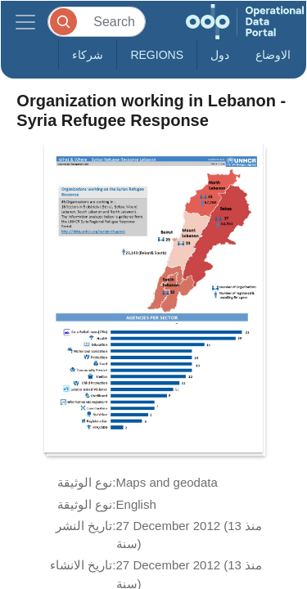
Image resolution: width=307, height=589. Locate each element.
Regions (156, 54)
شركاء (87, 54)
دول (219, 54)
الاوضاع (273, 54)
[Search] (96, 22)
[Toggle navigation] (25, 21)
